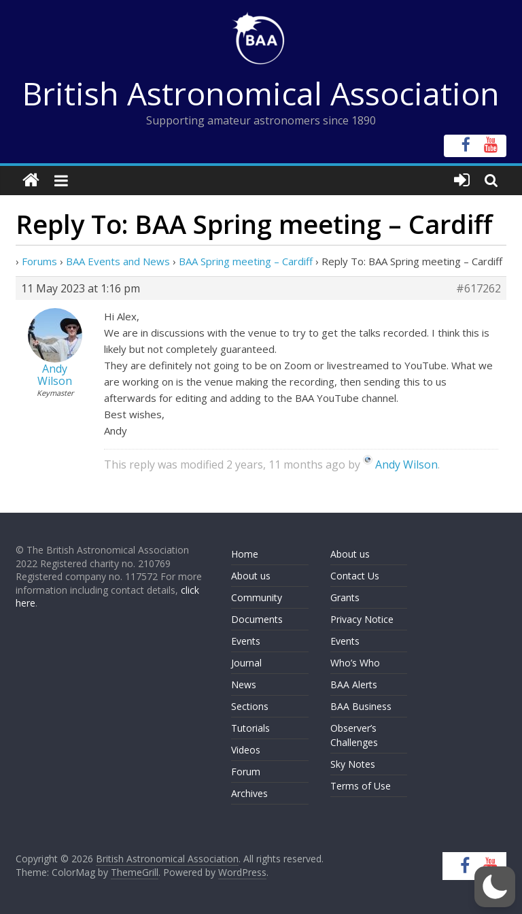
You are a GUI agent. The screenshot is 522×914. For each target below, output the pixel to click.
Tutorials (250, 728)
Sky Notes (352, 764)
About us (251, 575)
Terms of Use (360, 785)
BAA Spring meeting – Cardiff (246, 261)
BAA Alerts (353, 684)
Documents (257, 619)
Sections (249, 706)
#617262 (478, 288)
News (243, 684)
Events (245, 640)
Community (256, 597)
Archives (249, 793)
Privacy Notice (362, 619)
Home (244, 553)
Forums (39, 261)
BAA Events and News (118, 261)
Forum (245, 771)
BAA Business (361, 706)
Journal (246, 662)
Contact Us (354, 575)
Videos (245, 749)
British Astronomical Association (261, 93)
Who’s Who (355, 662)
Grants (345, 597)
